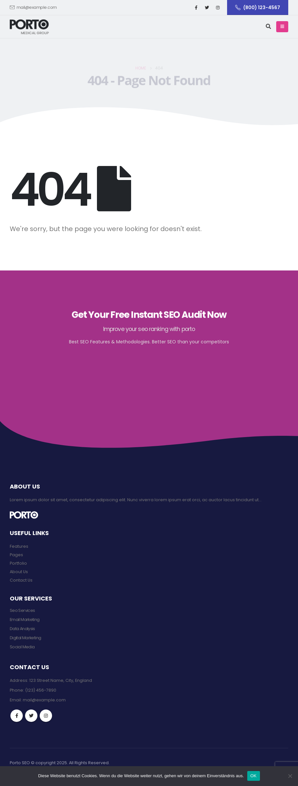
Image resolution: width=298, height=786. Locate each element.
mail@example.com (33, 7)
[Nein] (290, 776)
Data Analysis (22, 628)
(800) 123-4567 (257, 7)
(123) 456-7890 (40, 690)
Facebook (16, 716)
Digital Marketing (25, 638)
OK (254, 775)
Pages (16, 555)
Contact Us (21, 580)
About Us (19, 571)
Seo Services (22, 610)
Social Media (22, 647)
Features (19, 546)
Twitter (31, 716)
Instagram (46, 716)
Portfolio (18, 563)
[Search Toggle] (268, 26)
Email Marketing (25, 619)
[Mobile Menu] (282, 26)
